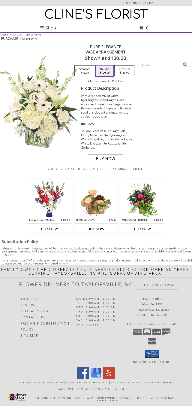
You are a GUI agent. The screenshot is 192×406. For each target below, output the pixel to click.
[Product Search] (161, 65)
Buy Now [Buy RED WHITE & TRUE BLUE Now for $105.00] (49, 228)
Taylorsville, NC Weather (75, 388)
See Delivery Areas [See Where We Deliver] (158, 285)
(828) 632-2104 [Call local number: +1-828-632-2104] (144, 3)
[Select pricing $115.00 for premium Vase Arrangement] (124, 71)
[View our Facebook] (83, 377)
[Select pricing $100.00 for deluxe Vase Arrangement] (104, 71)
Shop (48, 28)
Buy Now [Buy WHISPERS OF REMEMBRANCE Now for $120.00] (142, 228)
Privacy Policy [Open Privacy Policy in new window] (130, 397)
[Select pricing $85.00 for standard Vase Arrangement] (85, 71)
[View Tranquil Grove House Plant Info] (96, 198)
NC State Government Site (116, 388)
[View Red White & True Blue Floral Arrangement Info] (49, 198)
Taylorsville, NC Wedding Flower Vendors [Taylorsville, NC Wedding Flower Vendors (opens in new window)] (142, 382)
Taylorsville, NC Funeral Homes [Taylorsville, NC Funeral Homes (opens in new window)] (41, 382)
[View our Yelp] (109, 377)
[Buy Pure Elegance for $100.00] (105, 158)
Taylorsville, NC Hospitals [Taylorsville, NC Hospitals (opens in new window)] (88, 382)
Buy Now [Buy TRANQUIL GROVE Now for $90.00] (96, 228)
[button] (152, 354)
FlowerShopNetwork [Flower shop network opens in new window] (98, 397)
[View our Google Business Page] (96, 377)
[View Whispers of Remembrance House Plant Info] (142, 198)
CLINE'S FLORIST (96, 14)
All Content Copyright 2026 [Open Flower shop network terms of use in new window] (58, 397)
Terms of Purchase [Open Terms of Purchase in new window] (160, 397)
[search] (185, 64)
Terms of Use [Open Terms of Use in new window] (107, 400)
